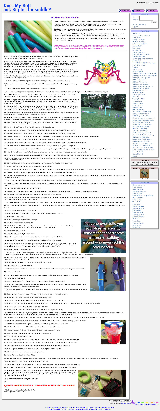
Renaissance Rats (138, 217)
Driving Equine (137, 101)
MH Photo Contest (138, 109)
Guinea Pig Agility (138, 206)
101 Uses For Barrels (139, 80)
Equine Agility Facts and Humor (142, 59)
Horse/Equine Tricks (138, 52)
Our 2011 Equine (137, 103)
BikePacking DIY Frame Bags (141, 124)
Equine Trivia (136, 61)
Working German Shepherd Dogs (143, 195)
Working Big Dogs (138, 214)
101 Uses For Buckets (139, 82)
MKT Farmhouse (137, 198)
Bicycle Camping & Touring (141, 122)
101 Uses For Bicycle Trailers (141, 139)
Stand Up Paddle (137, 152)
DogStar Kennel (137, 212)
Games (134, 156)
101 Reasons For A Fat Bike (141, 141)
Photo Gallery (136, 48)
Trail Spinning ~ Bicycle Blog (141, 111)
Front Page (136, 33)
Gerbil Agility (136, 204)
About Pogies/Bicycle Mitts (140, 126)
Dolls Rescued (137, 187)
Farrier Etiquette (137, 71)
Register (135, 27)
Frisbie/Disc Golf (137, 154)
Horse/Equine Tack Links (140, 90)
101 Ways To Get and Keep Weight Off (144, 75)
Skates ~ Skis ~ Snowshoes (141, 145)
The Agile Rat (136, 202)
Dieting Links (136, 37)
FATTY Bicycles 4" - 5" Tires (141, 116)
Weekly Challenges (138, 39)
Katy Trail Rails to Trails (140, 131)
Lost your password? (139, 24)
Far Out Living (137, 200)
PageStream (136, 227)
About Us (135, 97)
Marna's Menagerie (138, 185)
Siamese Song (137, 225)
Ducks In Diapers (137, 223)
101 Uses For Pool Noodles (141, 88)
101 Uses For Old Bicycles (140, 137)
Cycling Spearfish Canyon (140, 114)
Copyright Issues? (126, 403)
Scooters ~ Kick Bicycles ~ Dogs (142, 143)
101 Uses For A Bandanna (140, 84)
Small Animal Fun (138, 208)
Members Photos (137, 92)
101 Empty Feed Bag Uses (141, 78)
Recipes (135, 67)
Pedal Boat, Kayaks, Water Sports (143, 150)
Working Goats (137, 193)
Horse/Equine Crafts (138, 65)
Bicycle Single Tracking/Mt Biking (143, 135)
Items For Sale (137, 50)
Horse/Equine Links (138, 95)
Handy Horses (137, 69)
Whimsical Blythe (137, 189)
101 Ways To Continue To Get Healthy (144, 73)
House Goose (136, 221)
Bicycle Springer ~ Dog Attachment (143, 118)
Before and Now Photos (140, 44)
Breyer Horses (137, 107)
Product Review (137, 46)
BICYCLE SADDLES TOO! (141, 35)
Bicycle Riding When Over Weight (143, 120)
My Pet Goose (137, 219)
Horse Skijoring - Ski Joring (141, 54)
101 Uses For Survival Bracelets (142, 86)
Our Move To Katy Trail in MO (141, 133)
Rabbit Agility (136, 210)
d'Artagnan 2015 (137, 105)
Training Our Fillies (138, 99)
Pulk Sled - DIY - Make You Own (142, 147)
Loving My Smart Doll (139, 191)
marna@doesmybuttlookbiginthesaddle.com (147, 404)
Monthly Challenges (138, 42)
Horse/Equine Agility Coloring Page (143, 63)
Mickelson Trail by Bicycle (140, 128)
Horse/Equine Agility (138, 56)
